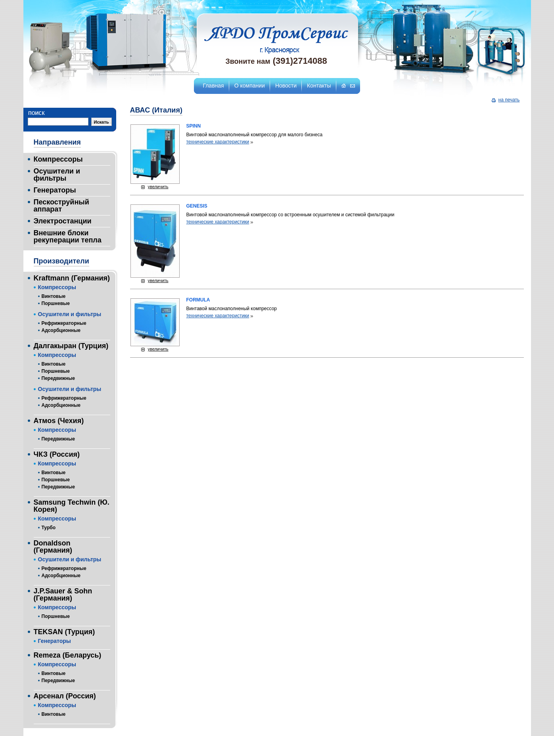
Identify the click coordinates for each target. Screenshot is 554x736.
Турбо (49, 527)
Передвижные (58, 378)
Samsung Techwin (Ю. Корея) (71, 505)
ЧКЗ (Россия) (57, 454)
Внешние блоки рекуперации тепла (68, 236)
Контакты (319, 85)
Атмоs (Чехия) (59, 421)
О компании (249, 85)
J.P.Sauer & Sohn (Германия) (63, 594)
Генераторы (55, 190)
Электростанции (63, 221)
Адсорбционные (61, 330)
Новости (286, 85)
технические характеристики (217, 142)
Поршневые (56, 303)
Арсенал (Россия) (65, 696)
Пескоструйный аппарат (61, 205)
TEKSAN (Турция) (64, 632)
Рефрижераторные (64, 323)
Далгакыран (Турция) (71, 346)
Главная (213, 85)
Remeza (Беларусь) (68, 655)
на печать (509, 100)
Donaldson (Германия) (53, 546)
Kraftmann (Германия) (72, 278)
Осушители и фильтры (57, 174)
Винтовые (54, 296)
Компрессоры (58, 159)
